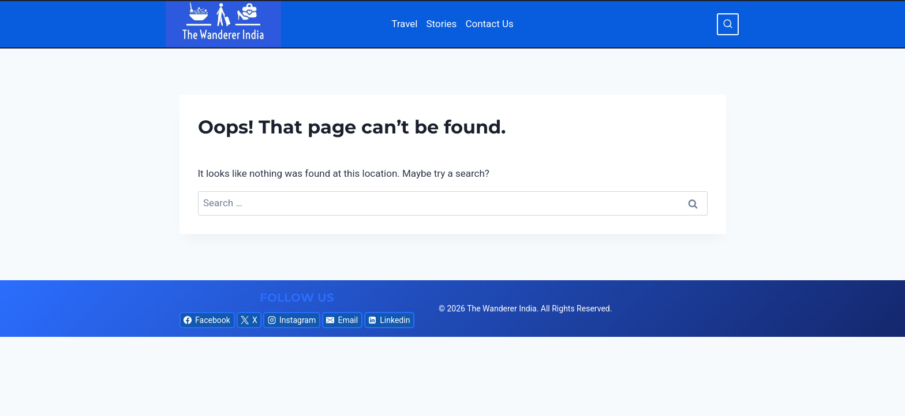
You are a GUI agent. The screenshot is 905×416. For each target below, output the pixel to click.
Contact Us (489, 23)
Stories (442, 23)
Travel (404, 23)
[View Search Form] (728, 24)
